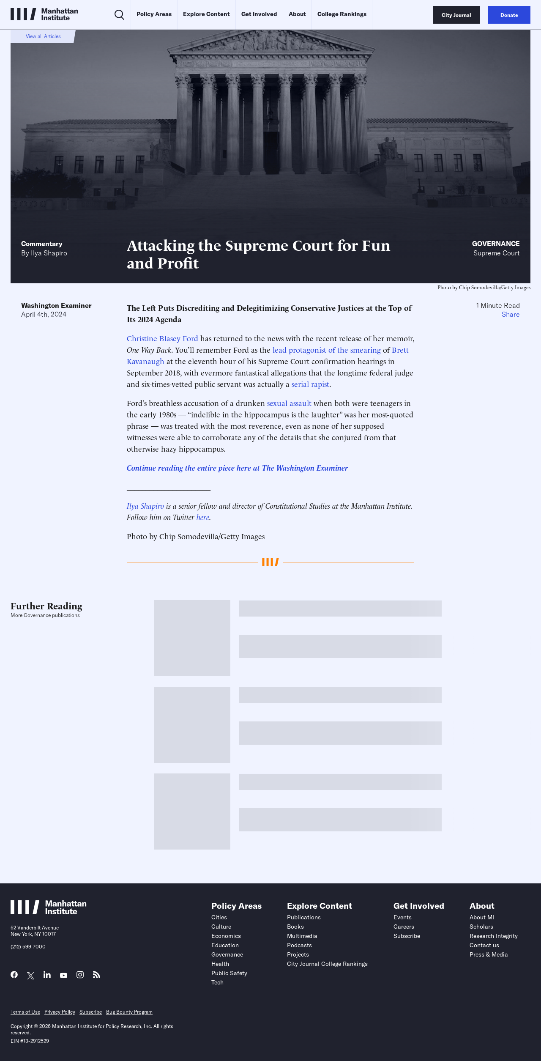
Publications (304, 917)
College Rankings (341, 14)
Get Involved (259, 14)
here (203, 516)
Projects (298, 954)
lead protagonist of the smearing (327, 349)
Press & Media (489, 954)
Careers (403, 926)
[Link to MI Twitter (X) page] (30, 976)
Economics (226, 936)
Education (225, 945)
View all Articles (43, 36)
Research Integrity (494, 936)
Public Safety (229, 973)
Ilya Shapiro (49, 253)
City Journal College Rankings (327, 964)
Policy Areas (154, 14)
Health (220, 964)
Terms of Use (25, 1012)
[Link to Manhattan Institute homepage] (49, 911)
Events (402, 917)
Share (511, 314)
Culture (221, 926)
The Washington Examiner (305, 467)
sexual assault (289, 402)
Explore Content (206, 14)
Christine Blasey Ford (162, 337)
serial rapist (310, 383)
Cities (219, 917)
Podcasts (299, 945)
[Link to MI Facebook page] (14, 976)
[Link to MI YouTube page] (63, 976)
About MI (482, 917)
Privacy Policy (59, 1012)
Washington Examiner (56, 305)
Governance (496, 243)
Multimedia (302, 936)
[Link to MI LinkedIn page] (47, 976)
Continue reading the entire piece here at (194, 467)
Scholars (481, 926)
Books (295, 926)
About (297, 14)
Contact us (484, 945)
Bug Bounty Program (129, 1012)
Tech (217, 982)
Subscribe (406, 936)
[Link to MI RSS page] (96, 976)
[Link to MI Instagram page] (80, 977)
